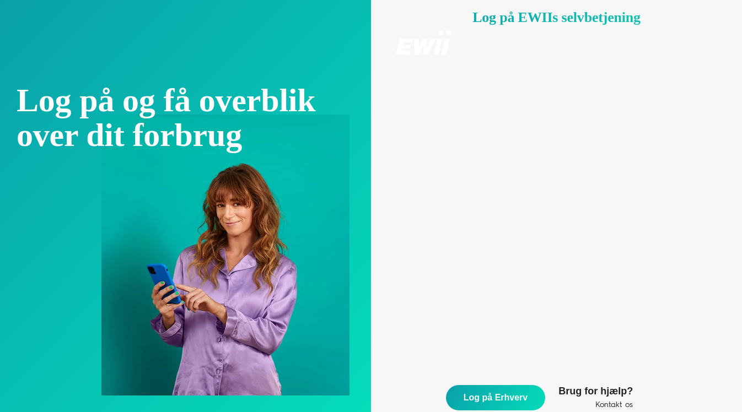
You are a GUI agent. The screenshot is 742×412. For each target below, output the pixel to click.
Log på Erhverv (496, 397)
